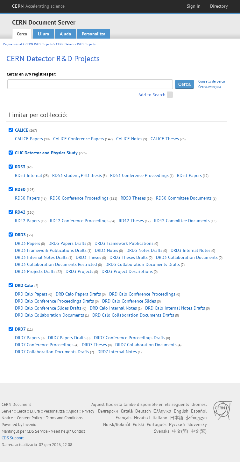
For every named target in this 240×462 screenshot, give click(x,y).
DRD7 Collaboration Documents (146, 345)
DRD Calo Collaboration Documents (49, 315)
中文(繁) (199, 431)
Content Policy (29, 418)
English (181, 411)
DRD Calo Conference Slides (129, 301)
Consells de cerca (211, 81)
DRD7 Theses (94, 345)
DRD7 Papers (27, 338)
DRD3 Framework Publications (124, 243)
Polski (138, 424)
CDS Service (37, 431)
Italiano (159, 418)
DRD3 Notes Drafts (144, 250)
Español (199, 411)
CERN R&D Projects (39, 44)
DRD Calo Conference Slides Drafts (48, 308)
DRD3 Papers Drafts (67, 243)
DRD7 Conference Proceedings (44, 345)
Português (156, 424)
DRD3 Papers (27, 243)
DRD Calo (24, 285)
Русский (177, 424)
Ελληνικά (162, 411)
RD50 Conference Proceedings (79, 198)
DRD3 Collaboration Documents (187, 257)
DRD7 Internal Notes (117, 352)
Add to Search (152, 95)
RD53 (20, 167)
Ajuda (65, 34)
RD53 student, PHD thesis (77, 175)
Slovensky (197, 424)
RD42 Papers (27, 221)
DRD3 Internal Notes (190, 250)
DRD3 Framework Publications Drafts (51, 250)
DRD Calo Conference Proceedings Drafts (54, 301)
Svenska (162, 431)
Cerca (22, 34)
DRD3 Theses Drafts (128, 257)
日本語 (176, 418)
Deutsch (143, 411)
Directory (219, 6)
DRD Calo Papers (31, 294)
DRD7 (20, 329)
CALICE (21, 130)
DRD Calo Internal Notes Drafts (175, 308)
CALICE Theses (165, 139)
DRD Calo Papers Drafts (78, 294)
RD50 (20, 189)
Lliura (43, 34)
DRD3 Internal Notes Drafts (41, 257)
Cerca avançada (209, 86)
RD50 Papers (27, 198)
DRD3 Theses (88, 257)
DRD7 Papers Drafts (67, 338)
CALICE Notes (129, 139)
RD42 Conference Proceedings (79, 221)
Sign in (194, 6)
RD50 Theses (133, 198)
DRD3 (20, 235)
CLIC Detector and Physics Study (46, 153)
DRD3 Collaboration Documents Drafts (142, 264)
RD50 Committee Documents (184, 198)
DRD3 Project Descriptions (127, 271)
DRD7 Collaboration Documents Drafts (52, 352)
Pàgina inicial (12, 44)
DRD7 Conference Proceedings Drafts (129, 338)
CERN (38, 6)
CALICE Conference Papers (78, 139)
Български (108, 411)
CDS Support (13, 438)
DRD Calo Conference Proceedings (142, 294)
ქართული (196, 418)
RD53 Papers (189, 175)
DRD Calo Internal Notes (113, 308)
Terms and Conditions (64, 418)
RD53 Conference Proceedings (139, 175)
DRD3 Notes (106, 250)
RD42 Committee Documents (182, 221)
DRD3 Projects (79, 271)
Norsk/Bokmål (116, 424)
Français (123, 418)
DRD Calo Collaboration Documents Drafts (133, 315)
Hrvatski (142, 418)
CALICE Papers (29, 139)
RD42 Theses (131, 221)
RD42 (20, 212)
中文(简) (180, 431)
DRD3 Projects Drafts (35, 271)
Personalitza (93, 34)
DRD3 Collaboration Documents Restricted (56, 264)
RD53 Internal (28, 175)
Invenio (29, 424)
